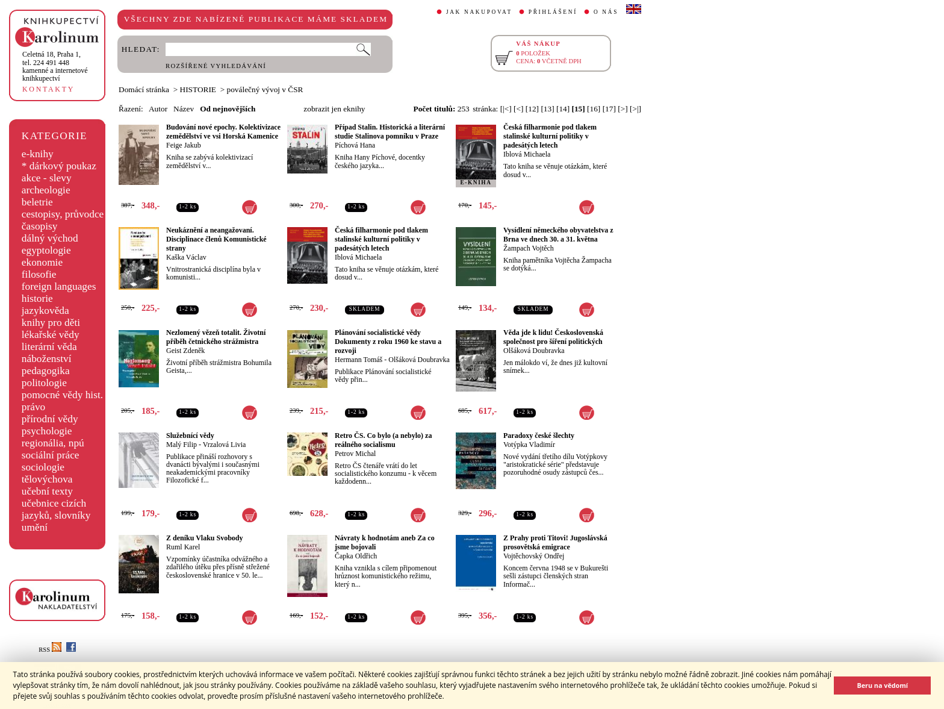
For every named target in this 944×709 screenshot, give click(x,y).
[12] (532, 108)
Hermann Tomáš (358, 359)
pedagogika (46, 370)
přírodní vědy (50, 419)
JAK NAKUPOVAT (479, 12)
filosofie (39, 274)
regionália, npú (53, 443)
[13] (547, 108)
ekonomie (42, 262)
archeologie (46, 190)
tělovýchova (47, 479)
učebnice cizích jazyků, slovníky (56, 509)
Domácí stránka (144, 89)
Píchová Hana (355, 145)
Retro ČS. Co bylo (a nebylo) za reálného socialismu (383, 440)
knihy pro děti (51, 322)
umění (35, 527)
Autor (158, 108)
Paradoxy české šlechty (538, 435)
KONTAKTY (48, 89)
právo (33, 407)
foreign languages (59, 286)
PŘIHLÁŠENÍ (553, 12)
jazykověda (45, 310)
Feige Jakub (183, 145)
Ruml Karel (183, 547)
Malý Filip (181, 444)
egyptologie (46, 250)
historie (37, 298)
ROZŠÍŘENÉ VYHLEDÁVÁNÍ (216, 66)
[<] (518, 108)
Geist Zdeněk (185, 350)
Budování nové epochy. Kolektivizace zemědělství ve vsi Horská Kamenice (223, 131)
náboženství (47, 358)
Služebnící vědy (190, 435)
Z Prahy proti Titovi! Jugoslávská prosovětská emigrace (555, 542)
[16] (593, 108)
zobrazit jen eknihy (334, 108)
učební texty (47, 491)
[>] (622, 108)
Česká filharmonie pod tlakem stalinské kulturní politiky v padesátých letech (550, 136)
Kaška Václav (186, 257)
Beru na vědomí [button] (882, 685)
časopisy (40, 226)
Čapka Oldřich (356, 556)
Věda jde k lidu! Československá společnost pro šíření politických (553, 337)
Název (183, 108)
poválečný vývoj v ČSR (265, 89)
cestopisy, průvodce (63, 214)
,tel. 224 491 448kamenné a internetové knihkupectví (55, 66)
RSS (50, 649)
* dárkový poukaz (59, 166)
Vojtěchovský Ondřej (533, 556)
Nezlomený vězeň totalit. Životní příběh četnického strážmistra (216, 337)
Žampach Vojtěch (528, 248)
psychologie (47, 431)
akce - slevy (47, 178)
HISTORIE (198, 89)
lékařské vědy (50, 334)
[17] (609, 108)
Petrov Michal (355, 453)
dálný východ (50, 238)
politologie (44, 383)
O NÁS (606, 12)
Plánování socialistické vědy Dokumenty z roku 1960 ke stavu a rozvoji (388, 341)
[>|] (635, 108)
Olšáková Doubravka (419, 359)
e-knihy (38, 154)
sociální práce (50, 455)
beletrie (37, 202)
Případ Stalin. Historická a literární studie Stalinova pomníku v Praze (390, 131)
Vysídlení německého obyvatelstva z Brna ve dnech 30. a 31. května (558, 234)
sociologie (43, 467)
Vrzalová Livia (224, 444)
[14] (563, 108)
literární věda (49, 346)
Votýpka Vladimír (529, 444)
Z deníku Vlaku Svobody (204, 538)
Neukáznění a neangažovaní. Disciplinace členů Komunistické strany (216, 239)
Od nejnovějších (227, 108)
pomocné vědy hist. (62, 395)
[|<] (506, 108)
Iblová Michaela (526, 154)
